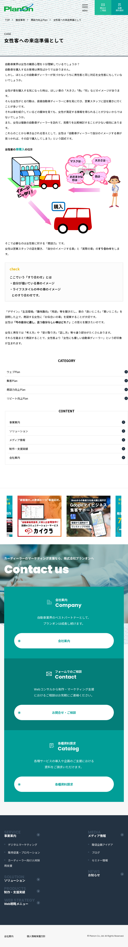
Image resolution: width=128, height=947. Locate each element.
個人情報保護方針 (36, 936)
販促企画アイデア (102, 845)
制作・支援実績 (18, 449)
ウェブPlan (13, 372)
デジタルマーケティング (22, 845)
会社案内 (14, 458)
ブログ (96, 852)
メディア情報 (17, 440)
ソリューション (18, 431)
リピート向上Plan (17, 398)
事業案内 (14, 422)
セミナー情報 (100, 860)
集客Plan (12, 381)
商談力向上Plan (16, 390)
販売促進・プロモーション (24, 852)
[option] (88, 516)
